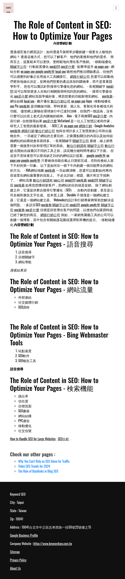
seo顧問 (54, 66)
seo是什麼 (68, 66)
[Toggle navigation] (116, 8)
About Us (15, 568)
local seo (60, 71)
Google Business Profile (24, 535)
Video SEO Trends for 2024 (34, 466)
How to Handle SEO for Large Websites (33, 438)
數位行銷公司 (60, 101)
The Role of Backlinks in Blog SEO (38, 471)
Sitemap (15, 551)
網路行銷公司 (80, 76)
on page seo (102, 66)
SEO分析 (63, 438)
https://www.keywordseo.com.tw (52, 543)
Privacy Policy (18, 560)
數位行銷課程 (76, 145)
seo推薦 (107, 96)
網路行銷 (85, 125)
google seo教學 (45, 71)
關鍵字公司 (18, 66)
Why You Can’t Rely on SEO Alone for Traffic (44, 461)
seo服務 (24, 106)
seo (12, 106)
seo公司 (59, 180)
